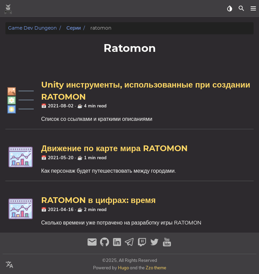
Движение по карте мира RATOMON (114, 149)
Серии (73, 28)
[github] (105, 245)
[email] (93, 245)
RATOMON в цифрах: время (98, 201)
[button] (253, 8)
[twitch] (143, 245)
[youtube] (167, 245)
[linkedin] (118, 245)
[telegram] (130, 245)
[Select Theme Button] (229, 8)
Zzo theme (156, 267)
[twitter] (155, 245)
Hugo (123, 267)
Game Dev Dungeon (32, 28)
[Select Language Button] (9, 265)
